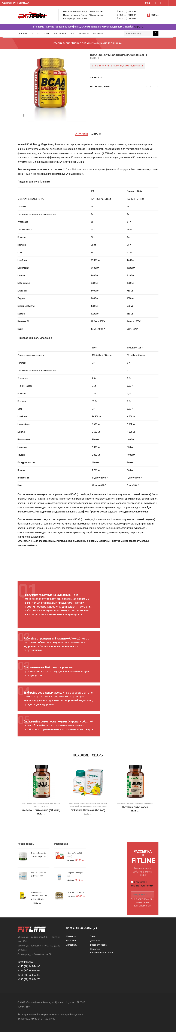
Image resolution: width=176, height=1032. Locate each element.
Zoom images (24, 115)
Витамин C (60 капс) (135, 807)
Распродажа (59, 33)
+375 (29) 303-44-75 (29, 979)
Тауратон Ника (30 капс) (75, 874)
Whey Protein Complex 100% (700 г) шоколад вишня (40, 895)
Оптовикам (71, 944)
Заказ (93, 936)
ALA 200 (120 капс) (75, 892)
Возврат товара (98, 944)
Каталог (23, 33)
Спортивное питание (79, 43)
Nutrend (95, 58)
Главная (59, 43)
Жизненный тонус (41, 806)
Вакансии (71, 940)
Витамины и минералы (143, 803)
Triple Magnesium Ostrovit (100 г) (38, 874)
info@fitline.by (25, 962)
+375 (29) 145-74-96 (127, 18)
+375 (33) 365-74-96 (127, 12)
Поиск (155, 33)
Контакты (84, 33)
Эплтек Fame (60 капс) (74, 854)
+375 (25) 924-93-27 (127, 15)
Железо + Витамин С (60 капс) (41, 810)
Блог (72, 33)
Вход (147, 3)
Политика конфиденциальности (100, 951)
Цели (46, 33)
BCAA (119, 43)
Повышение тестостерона (95, 806)
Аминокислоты (104, 43)
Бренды (36, 33)
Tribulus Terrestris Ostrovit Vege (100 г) (39, 854)
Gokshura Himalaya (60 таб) (88, 810)
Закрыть (138, 26)
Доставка (98, 33)
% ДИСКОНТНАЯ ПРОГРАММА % (15, 3)
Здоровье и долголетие (49, 803)
